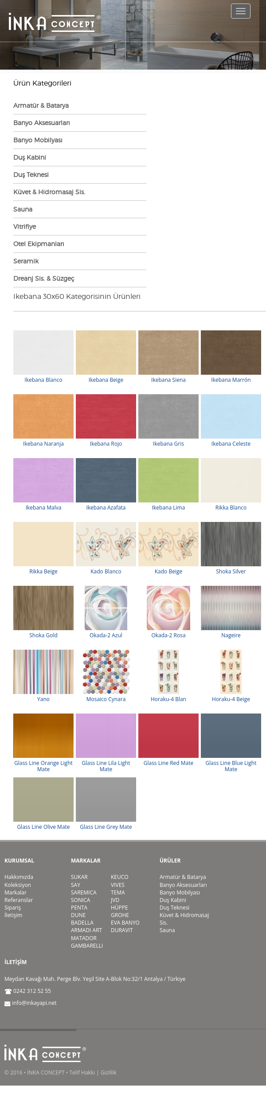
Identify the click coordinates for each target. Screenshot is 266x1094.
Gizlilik (109, 1072)
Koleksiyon (17, 885)
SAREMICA (84, 892)
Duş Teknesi (31, 174)
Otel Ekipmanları (38, 243)
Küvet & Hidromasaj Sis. (49, 192)
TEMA (118, 892)
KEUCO (120, 877)
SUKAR (79, 877)
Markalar (15, 892)
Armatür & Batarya (41, 105)
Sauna (22, 209)
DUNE (78, 915)
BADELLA (82, 922)
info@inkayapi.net (34, 1003)
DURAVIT (122, 930)
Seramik (26, 261)
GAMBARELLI (87, 945)
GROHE (120, 915)
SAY (75, 885)
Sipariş (12, 907)
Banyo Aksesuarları (41, 122)
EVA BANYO (125, 922)
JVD (115, 900)
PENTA (79, 907)
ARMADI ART (86, 930)
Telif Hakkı (82, 1072)
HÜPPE (119, 907)
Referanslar (18, 900)
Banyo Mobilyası (38, 140)
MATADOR (84, 938)
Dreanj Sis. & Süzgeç (43, 278)
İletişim (13, 915)
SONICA (80, 900)
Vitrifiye (24, 226)
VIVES (118, 885)
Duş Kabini (29, 157)
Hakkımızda (18, 877)
